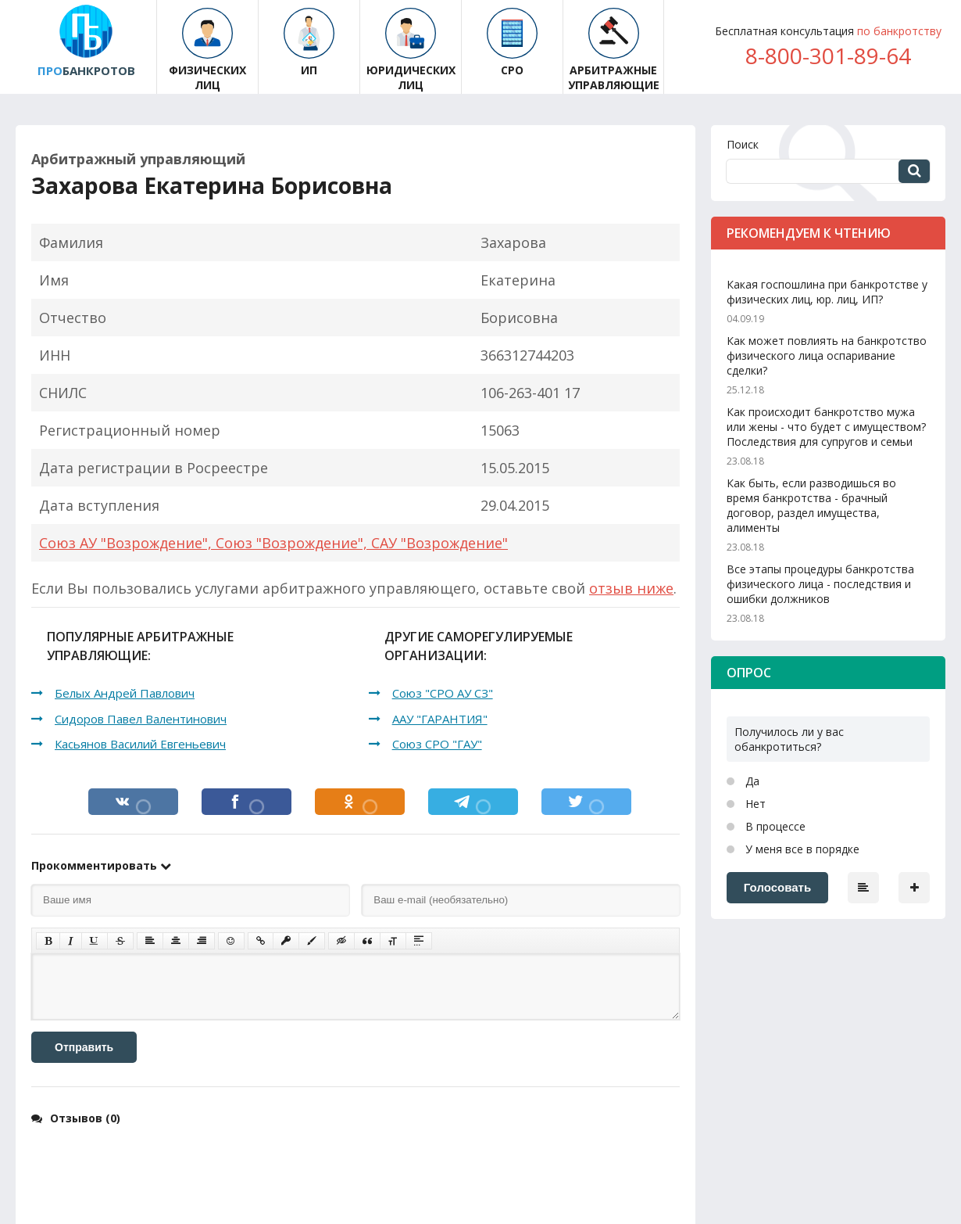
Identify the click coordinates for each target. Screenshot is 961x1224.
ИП (309, 42)
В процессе (774, 826)
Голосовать (777, 887)
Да (750, 781)
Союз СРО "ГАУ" (437, 744)
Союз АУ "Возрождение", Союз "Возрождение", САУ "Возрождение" (273, 542)
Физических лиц (207, 50)
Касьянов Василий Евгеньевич (140, 744)
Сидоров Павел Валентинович (141, 719)
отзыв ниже (631, 588)
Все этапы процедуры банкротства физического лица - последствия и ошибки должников (820, 584)
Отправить (84, 1047)
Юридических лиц (410, 50)
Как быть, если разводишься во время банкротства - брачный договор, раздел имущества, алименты (811, 505)
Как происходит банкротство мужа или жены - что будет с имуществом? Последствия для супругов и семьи (826, 426)
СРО (512, 42)
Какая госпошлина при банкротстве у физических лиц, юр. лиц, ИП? (827, 292)
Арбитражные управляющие (613, 50)
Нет (754, 803)
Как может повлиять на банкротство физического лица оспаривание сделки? (827, 355)
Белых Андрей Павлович (125, 693)
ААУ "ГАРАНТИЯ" (440, 719)
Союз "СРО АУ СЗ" (442, 693)
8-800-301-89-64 (828, 55)
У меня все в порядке (800, 849)
